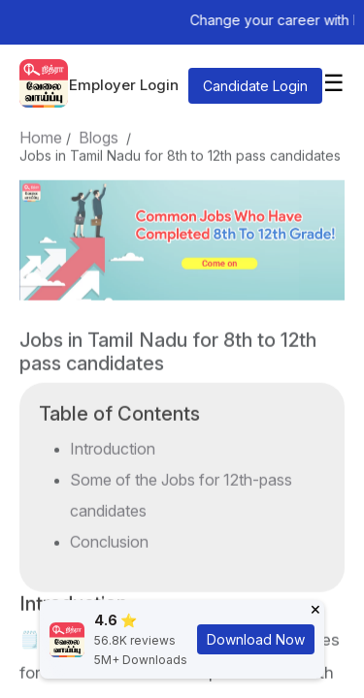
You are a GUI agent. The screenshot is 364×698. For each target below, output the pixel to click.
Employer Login (124, 85)
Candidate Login (255, 86)
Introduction (112, 445)
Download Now (256, 639)
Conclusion (109, 538)
